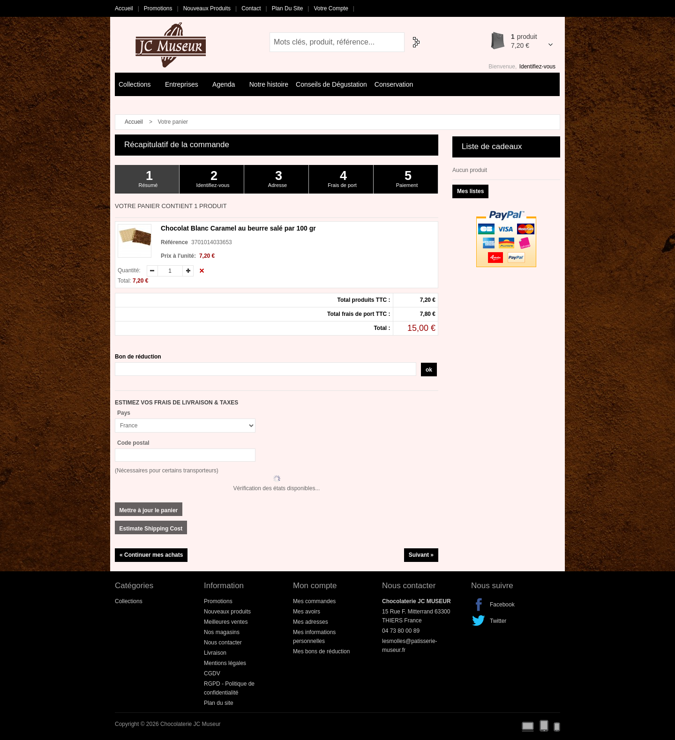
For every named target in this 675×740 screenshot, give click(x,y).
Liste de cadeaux (492, 146)
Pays (123, 413)
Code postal (133, 443)
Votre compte (331, 8)
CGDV (212, 673)
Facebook (478, 604)
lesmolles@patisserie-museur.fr (409, 645)
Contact (251, 8)
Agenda (226, 85)
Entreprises (183, 85)
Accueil (124, 8)
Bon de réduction (138, 356)
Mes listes (470, 191)
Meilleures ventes (226, 622)
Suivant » (421, 555)
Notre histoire (268, 84)
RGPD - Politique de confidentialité (229, 688)
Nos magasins (222, 632)
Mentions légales (225, 663)
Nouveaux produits (207, 8)
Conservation (394, 84)
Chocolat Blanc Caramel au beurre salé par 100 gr (238, 228)
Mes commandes (314, 601)
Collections (137, 85)
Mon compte (315, 585)
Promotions (158, 8)
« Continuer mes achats (151, 555)
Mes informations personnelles (314, 636)
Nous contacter (223, 642)
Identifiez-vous (537, 66)
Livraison (215, 653)
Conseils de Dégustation (331, 84)
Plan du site (287, 8)
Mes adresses (310, 622)
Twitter (478, 620)
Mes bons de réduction (321, 651)
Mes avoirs (306, 611)
